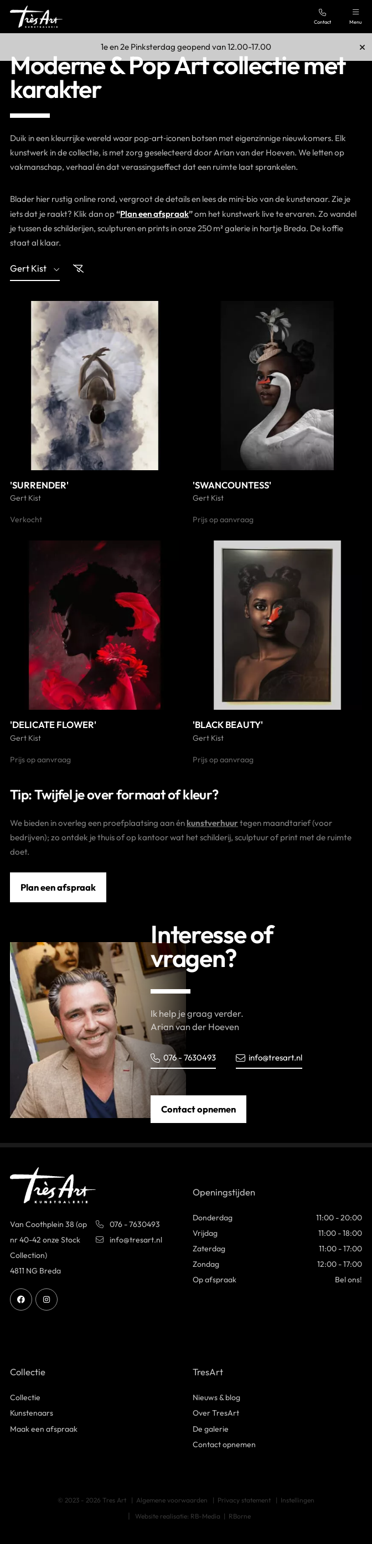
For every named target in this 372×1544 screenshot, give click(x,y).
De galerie (211, 1429)
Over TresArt (216, 1413)
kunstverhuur (212, 823)
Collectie (25, 1397)
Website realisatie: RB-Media (177, 1516)
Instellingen (297, 1500)
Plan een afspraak (155, 214)
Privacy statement (244, 1500)
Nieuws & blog (216, 1397)
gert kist (35, 269)
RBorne (240, 1516)
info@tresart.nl (270, 1057)
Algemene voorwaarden (172, 1500)
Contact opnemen (198, 1109)
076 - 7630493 (184, 1057)
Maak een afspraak (44, 1429)
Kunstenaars (31, 1413)
